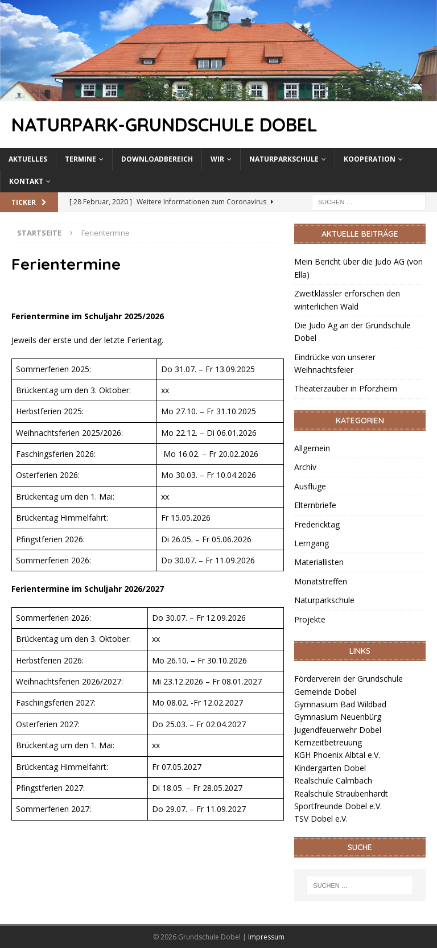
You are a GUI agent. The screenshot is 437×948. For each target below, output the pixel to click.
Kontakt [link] (26, 181)
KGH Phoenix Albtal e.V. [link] (337, 754)
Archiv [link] (305, 466)
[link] (218, 94)
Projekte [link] (309, 619)
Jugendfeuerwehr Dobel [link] (337, 729)
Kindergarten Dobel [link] (330, 767)
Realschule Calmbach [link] (333, 780)
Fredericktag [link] (317, 524)
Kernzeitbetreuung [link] (328, 742)
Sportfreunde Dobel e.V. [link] (338, 806)
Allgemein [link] (312, 448)
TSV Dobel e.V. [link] (321, 818)
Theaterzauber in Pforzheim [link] (345, 388)
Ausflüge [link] (310, 486)
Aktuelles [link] (28, 159)
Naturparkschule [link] (284, 159)
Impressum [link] (266, 937)
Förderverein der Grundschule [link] (348, 678)
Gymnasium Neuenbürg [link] (337, 716)
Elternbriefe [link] (315, 505)
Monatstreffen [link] (320, 581)
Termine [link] (80, 159)
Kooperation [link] (369, 159)
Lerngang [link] (311, 543)
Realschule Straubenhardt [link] (341, 793)
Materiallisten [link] (319, 562)
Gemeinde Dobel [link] (325, 691)
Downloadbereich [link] (157, 159)
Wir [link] (217, 159)
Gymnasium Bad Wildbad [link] (340, 704)
